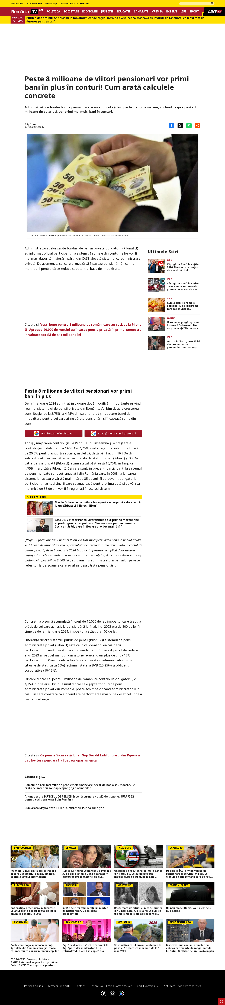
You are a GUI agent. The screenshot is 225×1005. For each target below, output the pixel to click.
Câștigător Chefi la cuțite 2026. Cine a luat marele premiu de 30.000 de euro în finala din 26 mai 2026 (183, 286)
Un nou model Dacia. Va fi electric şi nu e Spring (188, 910)
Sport (194, 11)
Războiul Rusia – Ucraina (74, 3)
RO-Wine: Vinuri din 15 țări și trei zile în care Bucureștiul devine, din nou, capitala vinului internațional (33, 873)
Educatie (123, 11)
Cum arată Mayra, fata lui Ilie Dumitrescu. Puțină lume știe (64, 808)
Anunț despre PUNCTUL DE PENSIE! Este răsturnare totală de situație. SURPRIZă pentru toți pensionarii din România (79, 798)
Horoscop (51, 3)
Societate (71, 11)
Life (183, 11)
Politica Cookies (33, 985)
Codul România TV (148, 985)
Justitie (107, 11)
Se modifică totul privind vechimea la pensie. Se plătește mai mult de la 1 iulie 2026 (137, 948)
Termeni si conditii (59, 985)
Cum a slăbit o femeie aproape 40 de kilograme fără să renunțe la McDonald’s (182, 305)
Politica (53, 11)
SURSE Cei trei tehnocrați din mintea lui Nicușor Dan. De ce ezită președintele (85, 911)
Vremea (157, 11)
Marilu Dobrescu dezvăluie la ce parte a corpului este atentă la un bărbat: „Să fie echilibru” (98, 504)
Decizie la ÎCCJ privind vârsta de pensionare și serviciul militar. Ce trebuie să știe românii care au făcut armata (189, 873)
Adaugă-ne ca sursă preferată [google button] (113, 433)
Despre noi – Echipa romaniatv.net (111, 985)
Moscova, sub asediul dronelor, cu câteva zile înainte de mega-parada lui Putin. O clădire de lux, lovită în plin (190, 948)
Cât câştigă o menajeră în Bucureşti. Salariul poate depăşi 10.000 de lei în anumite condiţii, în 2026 (33, 911)
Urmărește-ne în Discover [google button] (53, 433)
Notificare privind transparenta (182, 985)
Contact (80, 985)
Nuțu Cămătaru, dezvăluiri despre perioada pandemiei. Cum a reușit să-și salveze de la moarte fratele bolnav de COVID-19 (183, 344)
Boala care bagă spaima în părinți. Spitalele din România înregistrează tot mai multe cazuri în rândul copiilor (35, 948)
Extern (171, 11)
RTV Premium (34, 3)
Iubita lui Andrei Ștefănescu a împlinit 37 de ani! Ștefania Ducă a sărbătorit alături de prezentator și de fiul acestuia (86, 873)
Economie (90, 11)
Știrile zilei (17, 3)
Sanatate (141, 11)
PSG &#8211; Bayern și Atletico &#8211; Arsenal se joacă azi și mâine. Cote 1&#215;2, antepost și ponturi (34, 962)
